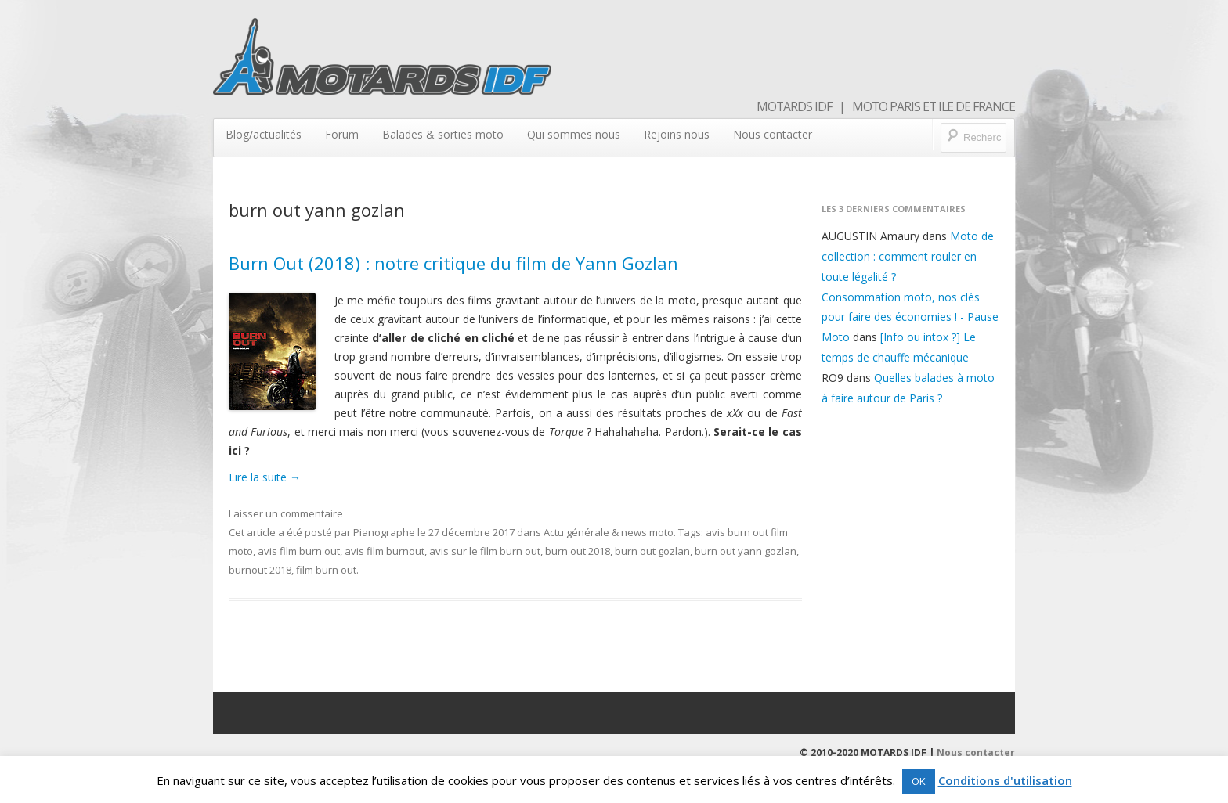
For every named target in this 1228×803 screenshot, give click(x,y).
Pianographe (384, 532)
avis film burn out (299, 551)
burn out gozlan (652, 551)
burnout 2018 (260, 570)
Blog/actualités (264, 134)
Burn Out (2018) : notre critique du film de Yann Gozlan (453, 263)
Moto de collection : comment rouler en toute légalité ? (908, 256)
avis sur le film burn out (484, 551)
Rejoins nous (677, 134)
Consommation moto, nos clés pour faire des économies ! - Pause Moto (910, 317)
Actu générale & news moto (609, 532)
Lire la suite (265, 477)
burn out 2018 (577, 551)
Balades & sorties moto (443, 134)
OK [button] (919, 781)
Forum (342, 134)
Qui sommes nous (573, 134)
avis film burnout (384, 551)
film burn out (326, 570)
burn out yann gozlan (745, 551)
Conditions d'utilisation (1005, 780)
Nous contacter (772, 134)
